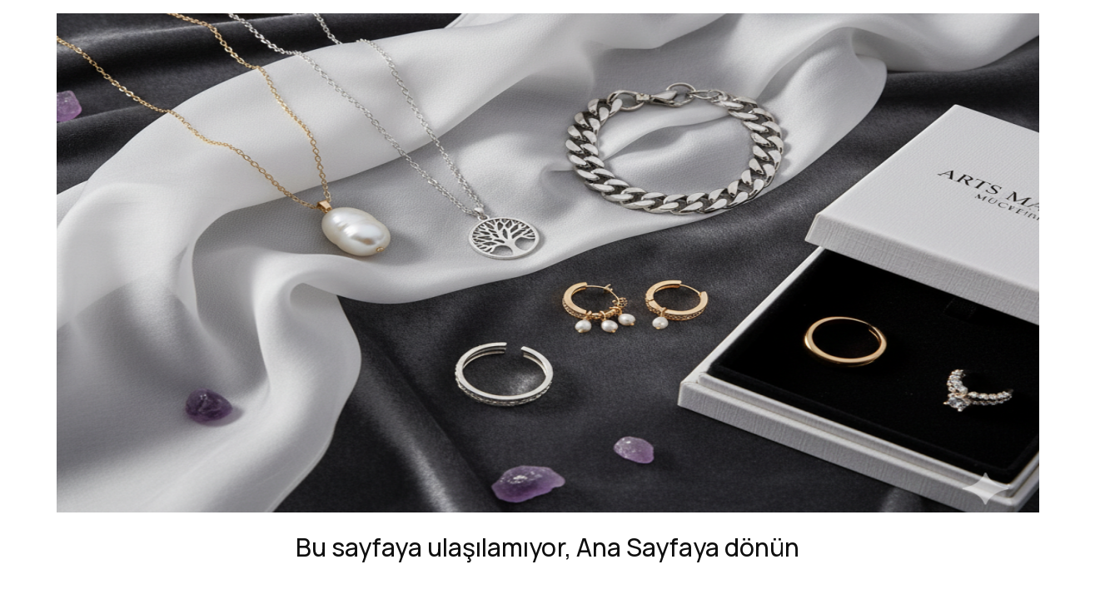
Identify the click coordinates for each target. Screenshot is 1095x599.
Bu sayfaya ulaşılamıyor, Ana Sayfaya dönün (547, 547)
